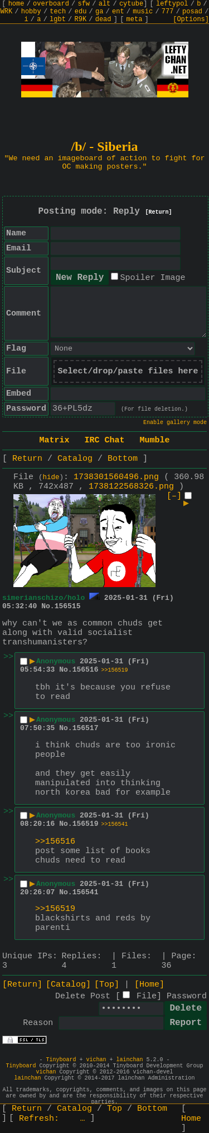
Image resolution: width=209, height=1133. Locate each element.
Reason (38, 1023)
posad (192, 12)
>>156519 (114, 670)
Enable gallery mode (175, 423)
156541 (85, 892)
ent (118, 12)
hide (51, 477)
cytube (131, 4)
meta (135, 19)
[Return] (158, 212)
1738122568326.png (131, 486)
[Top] (106, 984)
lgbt (58, 19)
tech (58, 12)
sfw (83, 4)
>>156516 (55, 841)
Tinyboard (61, 1060)
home (16, 4)
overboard (51, 4)
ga (99, 12)
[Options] (191, 19)
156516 (85, 670)
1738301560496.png (116, 477)
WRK (7, 12)
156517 (85, 728)
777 (168, 12)
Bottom (123, 459)
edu (81, 12)
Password (187, 996)
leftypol (172, 4)
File (147, 996)
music (143, 12)
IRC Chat (104, 440)
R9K (80, 19)
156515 (68, 606)
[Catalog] (68, 984)
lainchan (129, 1060)
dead (103, 19)
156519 (85, 824)
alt (105, 4)
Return (27, 459)
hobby (31, 12)
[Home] (149, 984)
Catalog (75, 459)
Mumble (155, 440)
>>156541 (114, 824)
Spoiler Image (152, 278)
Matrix (54, 440)
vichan (96, 1060)
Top (114, 1109)
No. (47, 606)
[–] (174, 496)
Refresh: (52, 1119)
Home (191, 1119)
